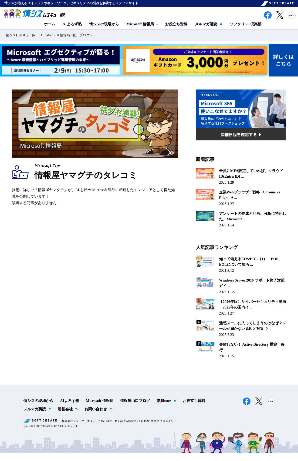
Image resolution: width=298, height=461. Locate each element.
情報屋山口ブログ (135, 409)
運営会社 (65, 417)
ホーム (49, 29)
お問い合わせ (96, 417)
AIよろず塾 (72, 29)
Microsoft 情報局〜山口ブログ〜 (69, 43)
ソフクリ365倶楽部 (245, 29)
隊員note (164, 409)
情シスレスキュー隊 (20, 43)
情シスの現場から (104, 29)
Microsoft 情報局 (99, 409)
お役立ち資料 (176, 29)
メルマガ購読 (206, 29)
